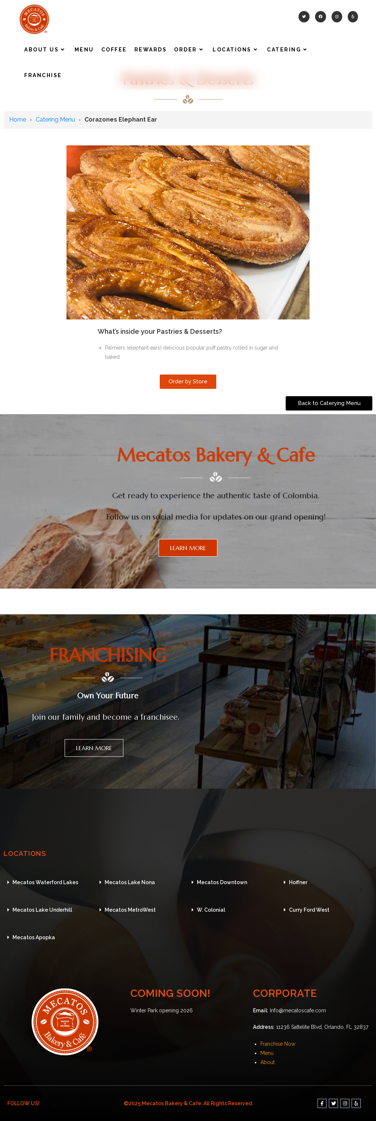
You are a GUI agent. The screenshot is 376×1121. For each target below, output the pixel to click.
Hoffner (298, 882)
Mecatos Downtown (222, 882)
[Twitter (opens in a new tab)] (304, 16)
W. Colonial (211, 910)
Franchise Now (277, 1044)
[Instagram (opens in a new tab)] (337, 16)
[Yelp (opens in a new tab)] (353, 16)
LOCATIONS (34, 852)
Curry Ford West (309, 910)
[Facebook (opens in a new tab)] (320, 16)
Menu (267, 1053)
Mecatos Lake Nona (130, 882)
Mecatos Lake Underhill (42, 910)
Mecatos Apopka (33, 937)
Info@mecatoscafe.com (298, 1010)
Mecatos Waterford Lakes (45, 882)
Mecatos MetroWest (130, 910)
